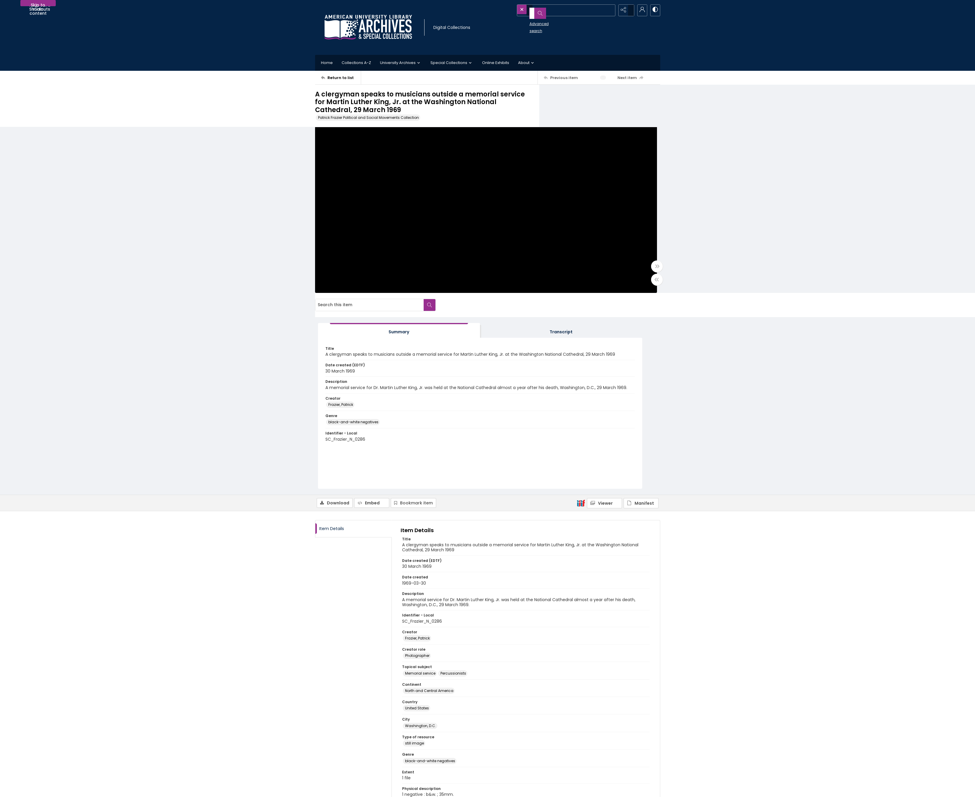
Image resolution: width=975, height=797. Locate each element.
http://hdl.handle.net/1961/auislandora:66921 (447, 689)
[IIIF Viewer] (604, 313)
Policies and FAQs (509, 744)
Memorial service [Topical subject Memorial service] (420, 483)
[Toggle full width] (545, 272)
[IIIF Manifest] (641, 313)
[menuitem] (332, 788)
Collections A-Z (356, 62)
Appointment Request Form (431, 759)
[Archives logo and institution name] (368, 27)
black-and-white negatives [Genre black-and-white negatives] (583, 261)
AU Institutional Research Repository (612, 747)
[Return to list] (341, 77)
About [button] (526, 63)
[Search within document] (654, 97)
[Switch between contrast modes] (654, 10)
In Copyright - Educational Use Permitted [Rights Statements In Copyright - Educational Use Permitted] (441, 655)
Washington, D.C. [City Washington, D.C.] (420, 535)
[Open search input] (610, 10)
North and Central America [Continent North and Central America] (429, 500)
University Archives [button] (401, 63)
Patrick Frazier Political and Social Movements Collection (368, 117)
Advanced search (532, 20)
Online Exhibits (495, 62)
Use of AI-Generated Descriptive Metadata (531, 759)
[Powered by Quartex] (629, 788)
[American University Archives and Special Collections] (351, 740)
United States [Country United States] (417, 518)
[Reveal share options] (624, 10)
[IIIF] (581, 313)
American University (597, 733)
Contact (332, 788)
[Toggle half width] (545, 285)
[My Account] (639, 10)
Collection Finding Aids (514, 737)
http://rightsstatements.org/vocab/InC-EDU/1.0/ (452, 672)
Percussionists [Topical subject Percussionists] (453, 483)
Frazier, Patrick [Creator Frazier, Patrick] (570, 244)
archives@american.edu (429, 766)
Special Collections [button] (451, 63)
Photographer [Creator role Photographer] (417, 465)
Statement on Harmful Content (521, 752)
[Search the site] (554, 10)
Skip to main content (38, 4)
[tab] (576, 140)
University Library (594, 740)
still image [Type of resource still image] (414, 553)
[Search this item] (594, 97)
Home (327, 62)
